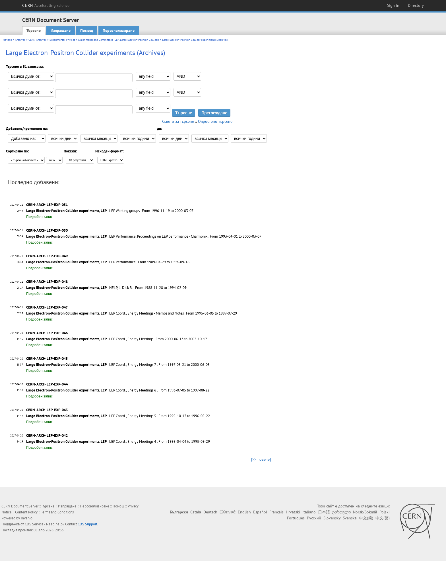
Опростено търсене (215, 121)
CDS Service (34, 524)
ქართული (341, 512)
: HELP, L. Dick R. (79, 287)
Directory (416, 5)
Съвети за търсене (178, 121)
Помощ (86, 30)
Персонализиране (119, 30)
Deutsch (210, 512)
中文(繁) (382, 518)
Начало (7, 40)
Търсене (33, 30)
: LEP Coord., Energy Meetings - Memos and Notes (105, 313)
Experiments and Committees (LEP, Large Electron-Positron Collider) (118, 40)
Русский (314, 518)
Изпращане (61, 30)
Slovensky (331, 518)
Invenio (26, 518)
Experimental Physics (62, 40)
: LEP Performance (81, 262)
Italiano (309, 512)
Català (195, 512)
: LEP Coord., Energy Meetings (89, 338)
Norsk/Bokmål (365, 512)
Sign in (393, 5)
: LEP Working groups (83, 210)
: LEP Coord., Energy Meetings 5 (91, 415)
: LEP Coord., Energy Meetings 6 (91, 390)
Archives (20, 40)
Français (276, 512)
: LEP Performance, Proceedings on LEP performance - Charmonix (117, 236)
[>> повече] (261, 459)
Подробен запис (39, 216)
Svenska (350, 518)
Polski (384, 512)
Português (296, 518)
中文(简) (366, 518)
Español (260, 512)
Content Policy (26, 512)
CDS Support (87, 524)
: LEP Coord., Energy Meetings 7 (91, 364)
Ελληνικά (228, 512)
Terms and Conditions (57, 512)
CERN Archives (37, 40)
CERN (45, 5)
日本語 (324, 512)
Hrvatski (293, 512)
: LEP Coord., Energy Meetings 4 (91, 441)
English (244, 512)
